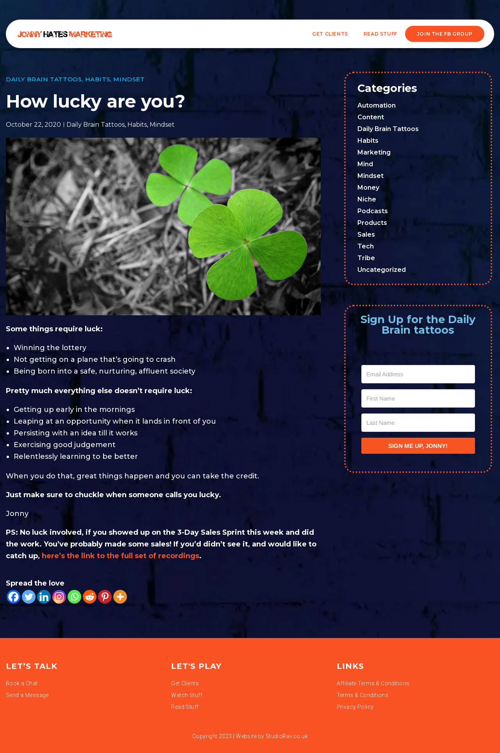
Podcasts (372, 211)
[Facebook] (13, 597)
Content (370, 117)
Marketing (374, 152)
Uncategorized (381, 269)
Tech (365, 246)
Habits (98, 79)
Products (372, 222)
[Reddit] (89, 597)
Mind (365, 164)
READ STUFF (380, 34)
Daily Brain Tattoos (44, 79)
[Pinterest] (105, 597)
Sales (366, 234)
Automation (376, 105)
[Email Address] (418, 374)
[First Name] (418, 398)
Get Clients (330, 34)
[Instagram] (59, 597)
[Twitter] (29, 597)
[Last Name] (418, 422)
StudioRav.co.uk (287, 736)
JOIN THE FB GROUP (445, 34)
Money (368, 187)
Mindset (129, 79)
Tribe (366, 258)
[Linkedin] (44, 597)
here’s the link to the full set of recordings (119, 556)
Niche (366, 199)
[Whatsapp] (74, 597)
